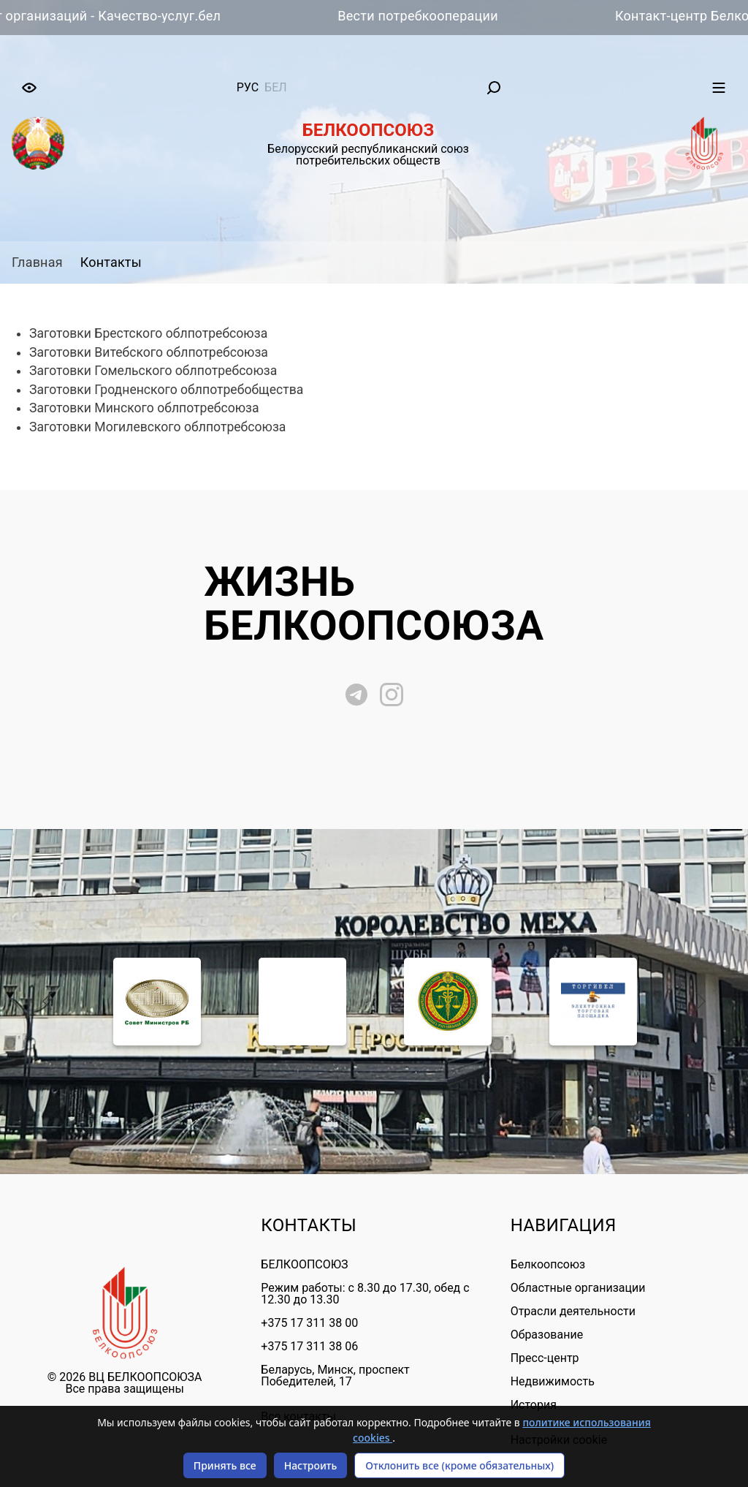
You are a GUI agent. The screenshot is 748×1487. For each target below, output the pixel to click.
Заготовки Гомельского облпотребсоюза (153, 370)
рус (248, 87)
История (534, 1405)
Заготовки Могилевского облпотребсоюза (157, 427)
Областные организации (578, 1288)
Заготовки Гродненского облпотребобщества (166, 389)
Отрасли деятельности (573, 1311)
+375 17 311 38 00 (309, 1323)
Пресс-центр (545, 1358)
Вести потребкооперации (426, 15)
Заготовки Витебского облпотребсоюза (148, 352)
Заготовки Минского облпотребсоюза (144, 408)
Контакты (111, 262)
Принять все (225, 1465)
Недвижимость (553, 1381)
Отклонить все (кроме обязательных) (459, 1465)
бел (275, 87)
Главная (37, 262)
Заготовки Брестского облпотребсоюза (148, 333)
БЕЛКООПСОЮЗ (304, 1264)
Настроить (310, 1465)
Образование (547, 1335)
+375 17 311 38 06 (309, 1346)
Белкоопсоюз (548, 1264)
